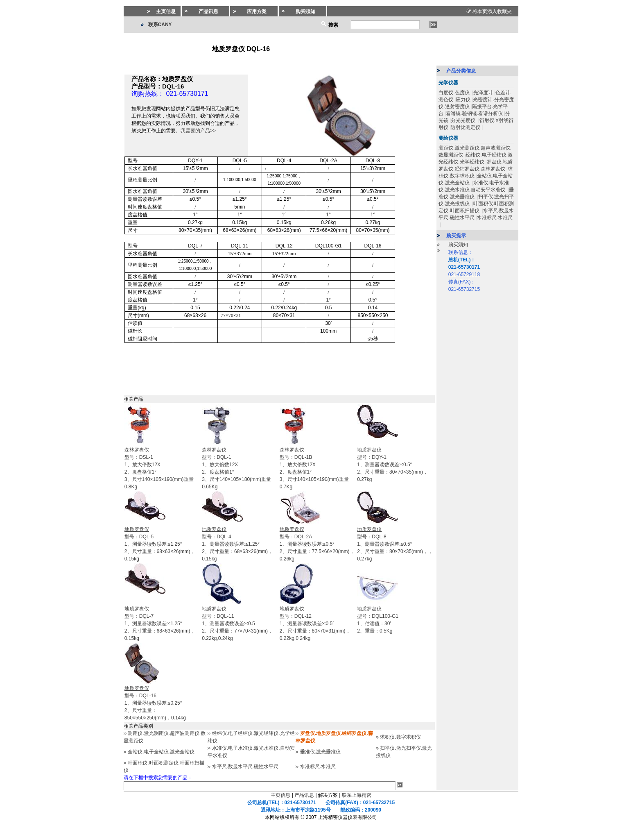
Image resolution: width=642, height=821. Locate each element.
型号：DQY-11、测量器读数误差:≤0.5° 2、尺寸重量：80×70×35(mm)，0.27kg (392, 464)
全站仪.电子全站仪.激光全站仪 (161, 752)
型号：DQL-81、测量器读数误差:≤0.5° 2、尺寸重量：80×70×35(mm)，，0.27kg (395, 544)
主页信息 (280, 795)
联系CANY (160, 24)
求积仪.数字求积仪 (400, 737)
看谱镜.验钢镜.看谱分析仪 (474, 113)
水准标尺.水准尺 (318, 766)
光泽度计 (483, 92)
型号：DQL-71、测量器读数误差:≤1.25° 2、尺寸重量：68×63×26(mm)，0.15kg (159, 623)
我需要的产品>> (198, 131)
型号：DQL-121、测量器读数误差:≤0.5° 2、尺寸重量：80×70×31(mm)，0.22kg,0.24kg (315, 623)
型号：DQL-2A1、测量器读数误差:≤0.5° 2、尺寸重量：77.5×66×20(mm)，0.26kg (317, 544)
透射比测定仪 (465, 127)
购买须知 (458, 244)
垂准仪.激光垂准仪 (320, 752)
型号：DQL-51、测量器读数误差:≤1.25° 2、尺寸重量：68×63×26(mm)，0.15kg (159, 544)
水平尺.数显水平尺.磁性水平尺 (245, 766)
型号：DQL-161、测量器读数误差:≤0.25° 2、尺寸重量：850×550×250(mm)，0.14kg (155, 703)
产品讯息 (304, 795)
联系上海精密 (356, 795)
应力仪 (463, 99)
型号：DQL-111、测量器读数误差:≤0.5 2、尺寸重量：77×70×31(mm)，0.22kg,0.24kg (237, 623)
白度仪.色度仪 (455, 92)
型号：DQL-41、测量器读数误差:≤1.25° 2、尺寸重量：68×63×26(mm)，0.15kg (237, 544)
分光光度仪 (464, 120)
